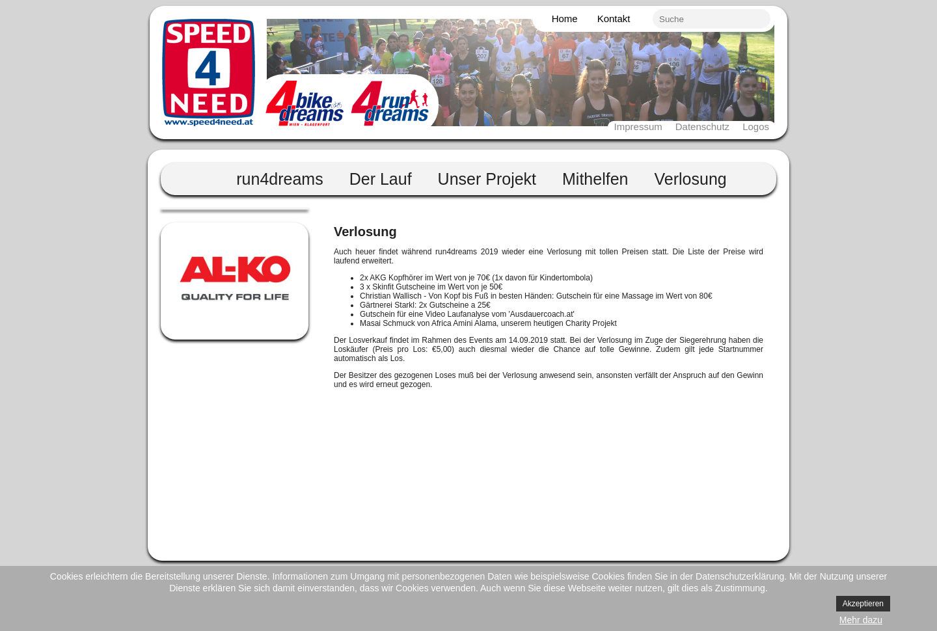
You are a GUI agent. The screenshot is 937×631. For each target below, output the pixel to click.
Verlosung (691, 179)
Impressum (638, 126)
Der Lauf (380, 179)
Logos (755, 126)
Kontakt (614, 18)
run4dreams (279, 179)
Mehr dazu (860, 620)
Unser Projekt (487, 179)
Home (565, 18)
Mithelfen (595, 179)
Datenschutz (702, 126)
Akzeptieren (863, 603)
